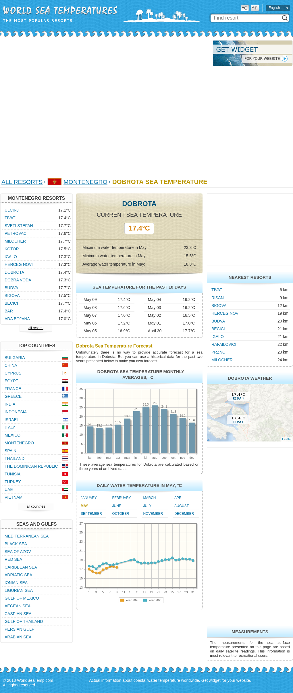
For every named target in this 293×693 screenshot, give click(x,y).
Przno (218, 352)
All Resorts (22, 181)
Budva (218, 321)
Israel (12, 419)
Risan (217, 297)
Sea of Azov (18, 551)
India (10, 404)
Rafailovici (223, 344)
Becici (218, 329)
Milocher (222, 360)
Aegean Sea (17, 606)
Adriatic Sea (18, 575)
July (147, 506)
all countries (36, 506)
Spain (10, 450)
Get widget (211, 680)
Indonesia (16, 412)
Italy (10, 427)
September (91, 514)
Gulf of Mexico (22, 598)
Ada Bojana (17, 318)
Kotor (12, 249)
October (120, 514)
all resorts (35, 328)
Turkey (13, 481)
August (181, 506)
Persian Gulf (19, 629)
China (11, 365)
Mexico (12, 435)
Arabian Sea (18, 637)
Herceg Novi (225, 313)
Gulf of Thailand (24, 621)
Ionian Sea (16, 582)
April (179, 498)
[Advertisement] (65, 105)
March (149, 498)
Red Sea (13, 559)
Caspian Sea (18, 613)
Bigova (219, 305)
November (153, 514)
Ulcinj (12, 210)
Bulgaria (15, 357)
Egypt (11, 381)
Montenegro (85, 181)
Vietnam (13, 497)
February (121, 498)
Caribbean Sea (21, 567)
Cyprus (13, 373)
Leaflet (287, 439)
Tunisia (12, 474)
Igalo (217, 336)
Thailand (14, 458)
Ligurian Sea (19, 590)
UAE (9, 489)
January (89, 498)
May (84, 506)
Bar (9, 311)
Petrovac (15, 233)
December (184, 514)
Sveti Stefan (19, 225)
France (13, 388)
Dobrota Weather (250, 378)
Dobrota (14, 272)
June (116, 506)
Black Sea (16, 544)
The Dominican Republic (31, 466)
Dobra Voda (18, 280)
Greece (13, 396)
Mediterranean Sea (27, 536)
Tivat (216, 289)
